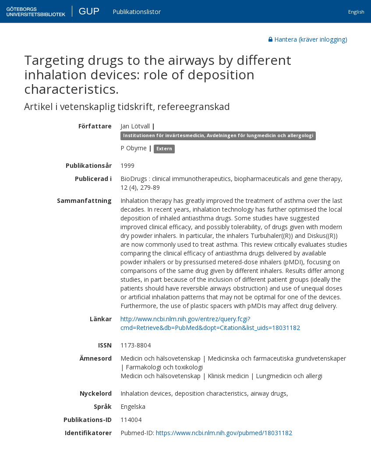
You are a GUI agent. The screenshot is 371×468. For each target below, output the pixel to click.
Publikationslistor (137, 11)
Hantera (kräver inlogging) (308, 39)
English (356, 11)
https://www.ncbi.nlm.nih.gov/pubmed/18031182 (224, 433)
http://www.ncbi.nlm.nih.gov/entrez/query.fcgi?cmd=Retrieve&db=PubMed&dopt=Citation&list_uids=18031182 (210, 323)
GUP (88, 11)
